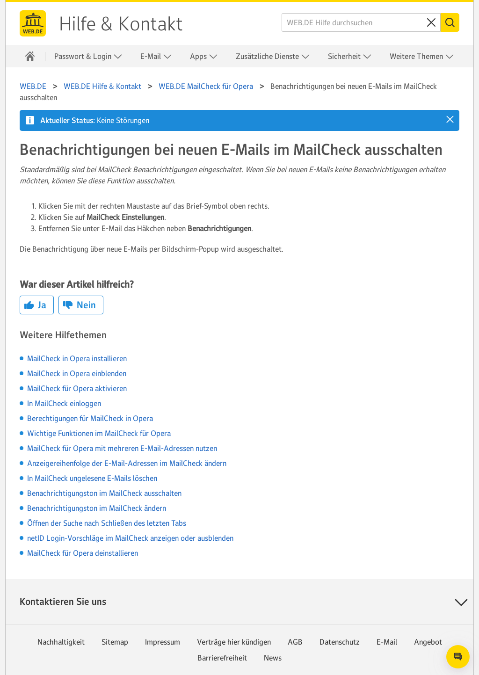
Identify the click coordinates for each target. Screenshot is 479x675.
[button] (450, 119)
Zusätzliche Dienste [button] (273, 56)
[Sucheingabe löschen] (431, 22)
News (273, 657)
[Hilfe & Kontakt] (30, 56)
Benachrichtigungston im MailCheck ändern (96, 508)
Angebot (428, 641)
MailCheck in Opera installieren (77, 358)
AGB (295, 641)
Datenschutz (339, 641)
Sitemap (115, 641)
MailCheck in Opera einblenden (76, 373)
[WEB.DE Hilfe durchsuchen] (361, 22)
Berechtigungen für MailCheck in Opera (90, 418)
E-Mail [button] (156, 56)
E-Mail (387, 641)
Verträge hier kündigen (234, 641)
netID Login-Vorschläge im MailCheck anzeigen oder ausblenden (130, 538)
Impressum (162, 641)
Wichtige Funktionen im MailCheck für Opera (99, 433)
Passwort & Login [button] (88, 56)
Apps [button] (204, 56)
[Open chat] (458, 656)
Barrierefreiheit (222, 657)
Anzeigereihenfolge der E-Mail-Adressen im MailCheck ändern (126, 463)
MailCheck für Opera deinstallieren (82, 553)
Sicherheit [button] (350, 56)
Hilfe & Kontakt (121, 24)
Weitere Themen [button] (422, 56)
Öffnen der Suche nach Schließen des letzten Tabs (106, 523)
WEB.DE (33, 23)
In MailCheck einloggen (64, 403)
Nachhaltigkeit (61, 641)
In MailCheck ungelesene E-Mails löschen (92, 478)
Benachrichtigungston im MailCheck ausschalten (104, 493)
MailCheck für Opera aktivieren (77, 388)
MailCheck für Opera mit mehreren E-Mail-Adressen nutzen (122, 448)
